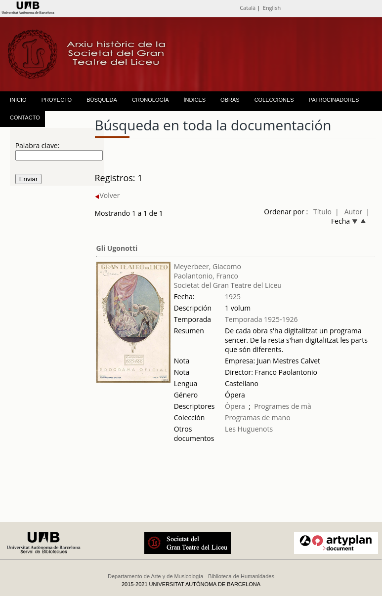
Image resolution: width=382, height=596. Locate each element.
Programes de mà (282, 406)
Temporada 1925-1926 (261, 319)
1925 (233, 296)
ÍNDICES (194, 100)
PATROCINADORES (334, 100)
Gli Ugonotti (117, 248)
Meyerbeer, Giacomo (207, 266)
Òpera (235, 406)
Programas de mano (258, 417)
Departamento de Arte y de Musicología (155, 576)
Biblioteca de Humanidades (241, 576)
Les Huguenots (249, 429)
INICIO (18, 100)
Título (322, 211)
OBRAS (230, 100)
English (272, 7)
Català (247, 7)
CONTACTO (25, 117)
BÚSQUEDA (101, 100)
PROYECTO (57, 100)
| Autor (348, 211)
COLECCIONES (274, 100)
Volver (107, 195)
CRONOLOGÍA (150, 100)
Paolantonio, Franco (206, 275)
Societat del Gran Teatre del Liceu (228, 285)
